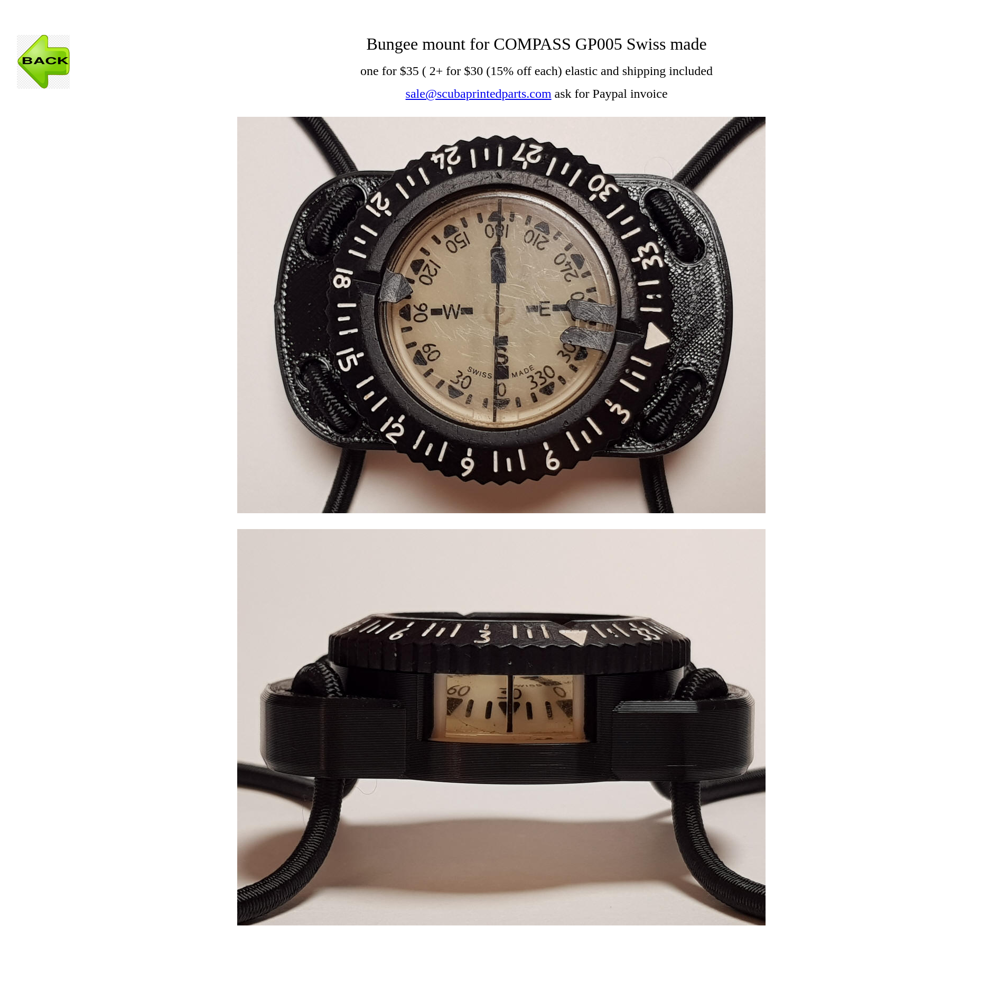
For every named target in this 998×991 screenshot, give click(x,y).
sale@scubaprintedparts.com (479, 93)
